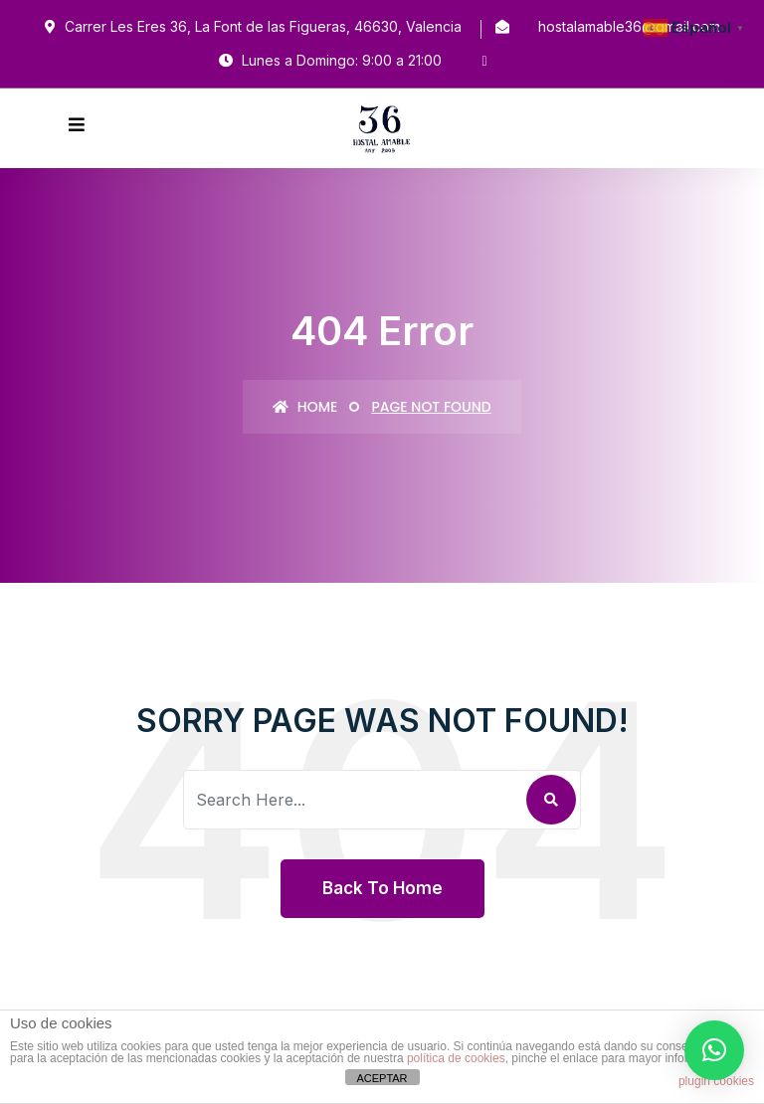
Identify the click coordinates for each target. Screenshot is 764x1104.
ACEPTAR (381, 1078)
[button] (714, 1050)
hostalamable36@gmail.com (629, 26)
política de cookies (456, 1058)
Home (305, 407)
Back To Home (382, 888)
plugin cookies (716, 1081)
